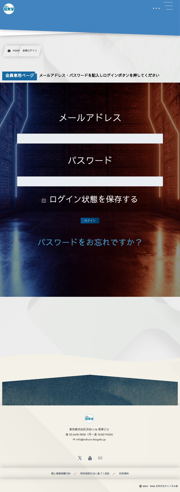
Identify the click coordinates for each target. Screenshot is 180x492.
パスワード (89, 161)
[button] (168, 6)
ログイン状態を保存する (93, 200)
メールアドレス (90, 118)
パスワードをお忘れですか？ (90, 244)
